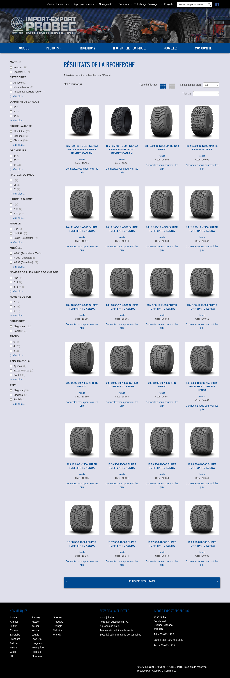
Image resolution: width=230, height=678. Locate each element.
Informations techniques (129, 48)
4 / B (17, 286)
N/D (16, 277)
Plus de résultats (142, 581)
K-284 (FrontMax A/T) (26, 253)
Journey (36, 617)
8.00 (17, 213)
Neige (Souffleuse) (24, 237)
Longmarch (38, 643)
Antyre (13, 617)
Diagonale (20, 326)
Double (17, 375)
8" (15, 111)
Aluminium (20, 131)
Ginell (13, 651)
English (168, 4)
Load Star (37, 638)
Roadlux (36, 651)
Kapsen (36, 621)
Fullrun (14, 643)
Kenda (18, 67)
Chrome (19, 140)
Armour (14, 621)
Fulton (13, 647)
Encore (14, 630)
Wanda (57, 634)
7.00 (16, 209)
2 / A (16, 282)
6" (15, 107)
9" (15, 116)
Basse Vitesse (21, 370)
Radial (18, 330)
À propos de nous (84, 4)
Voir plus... (17, 96)
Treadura (58, 621)
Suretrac (58, 617)
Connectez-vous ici (57, 4)
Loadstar (20, 71)
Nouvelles (171, 48)
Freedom (15, 638)
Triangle (57, 626)
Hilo (12, 656)
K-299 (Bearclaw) (24, 262)
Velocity (57, 630)
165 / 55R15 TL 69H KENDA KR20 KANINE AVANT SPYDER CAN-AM (122, 149)
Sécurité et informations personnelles (120, 634)
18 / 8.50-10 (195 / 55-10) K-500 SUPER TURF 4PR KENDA (202, 386)
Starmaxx (37, 656)
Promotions (87, 48)
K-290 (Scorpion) (23, 257)
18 (15, 184)
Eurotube (15, 634)
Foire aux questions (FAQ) (114, 621)
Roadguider (38, 647)
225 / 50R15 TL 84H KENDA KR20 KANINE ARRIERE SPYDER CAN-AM (82, 149)
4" (15, 155)
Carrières (123, 4)
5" (15, 160)
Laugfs (35, 634)
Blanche (19, 135)
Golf (16, 228)
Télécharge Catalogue (146, 4)
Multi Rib (18, 233)
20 (15, 189)
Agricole (18, 82)
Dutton (13, 626)
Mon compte (203, 48)
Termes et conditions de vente (116, 630)
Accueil (24, 48)
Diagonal (19, 390)
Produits (53, 48)
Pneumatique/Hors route (27, 91)
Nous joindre (106, 4)
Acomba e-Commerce (164, 670)
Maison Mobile (21, 87)
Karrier (35, 626)
